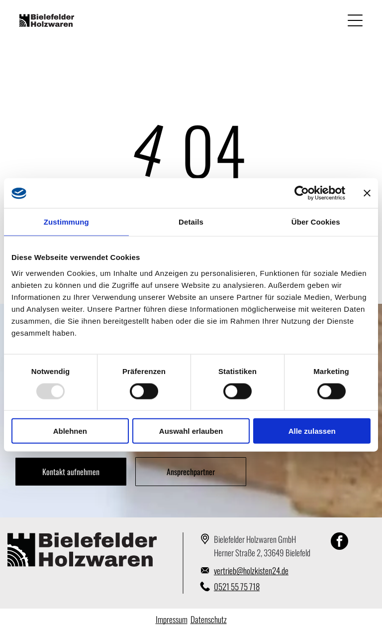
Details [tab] (191, 222)
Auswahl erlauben (191, 431)
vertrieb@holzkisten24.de (251, 570)
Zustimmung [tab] (66, 222)
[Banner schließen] (367, 193)
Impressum (172, 619)
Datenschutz (209, 619)
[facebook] (339, 542)
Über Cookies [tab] (315, 222)
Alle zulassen (312, 431)
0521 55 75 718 (237, 586)
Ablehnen (70, 431)
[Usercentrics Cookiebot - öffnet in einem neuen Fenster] (301, 193)
